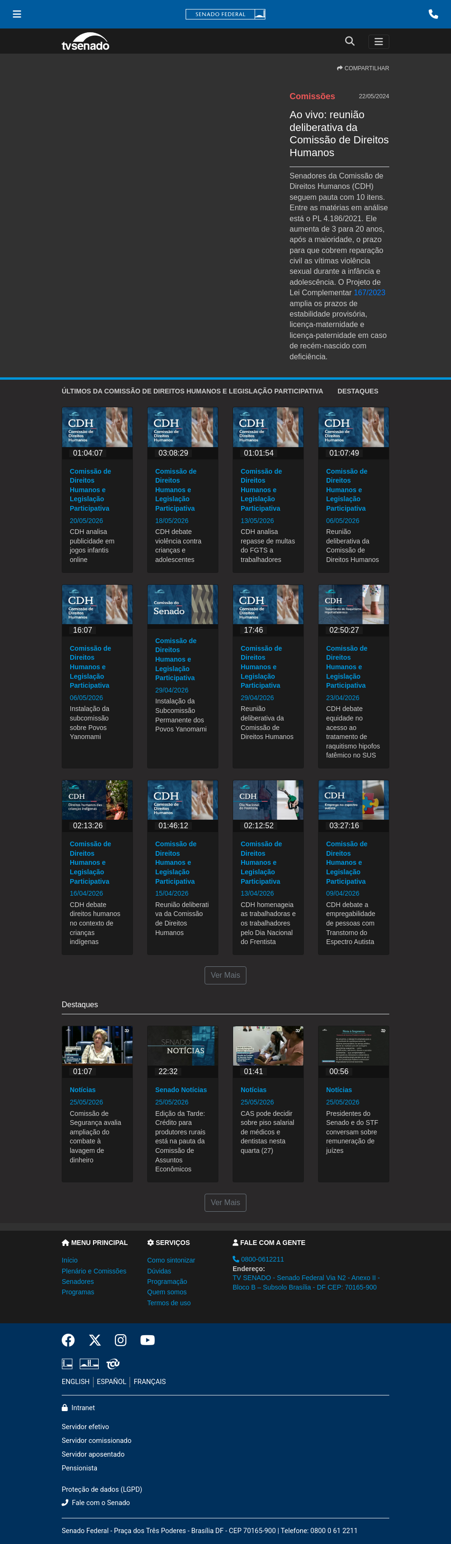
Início (69, 1260)
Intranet (78, 1408)
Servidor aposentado (93, 1454)
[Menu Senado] (17, 14)
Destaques (358, 391)
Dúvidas (159, 1271)
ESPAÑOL (111, 1382)
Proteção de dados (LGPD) (102, 1490)
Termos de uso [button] (169, 1303)
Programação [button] (167, 1281)
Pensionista (79, 1468)
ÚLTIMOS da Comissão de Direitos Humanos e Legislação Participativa (192, 391)
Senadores (78, 1281)
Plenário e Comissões (94, 1271)
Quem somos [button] (167, 1292)
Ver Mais (225, 975)
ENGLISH (76, 1382)
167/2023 (369, 293)
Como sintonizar (171, 1260)
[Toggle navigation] (378, 42)
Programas (78, 1292)
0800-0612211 (258, 1259)
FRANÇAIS (150, 1382)
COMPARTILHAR (363, 68)
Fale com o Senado (96, 1503)
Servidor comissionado (97, 1441)
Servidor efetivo (85, 1427)
